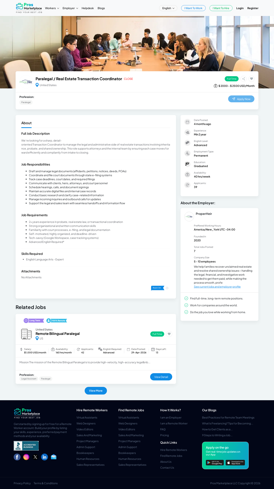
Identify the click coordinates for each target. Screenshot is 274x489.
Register (252, 8)
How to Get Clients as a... (217, 429)
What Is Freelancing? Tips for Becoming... (227, 423)
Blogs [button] (101, 8)
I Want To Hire (221, 8)
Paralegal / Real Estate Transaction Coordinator (79, 78)
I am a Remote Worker (174, 423)
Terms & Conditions (46, 483)
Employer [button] (69, 8)
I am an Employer (171, 417)
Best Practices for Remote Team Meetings (228, 417)
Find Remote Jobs (131, 410)
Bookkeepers (85, 453)
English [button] (166, 8)
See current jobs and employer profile (217, 286)
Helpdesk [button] (88, 8)
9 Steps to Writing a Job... (217, 435)
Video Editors (84, 429)
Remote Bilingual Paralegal (58, 333)
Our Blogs (209, 410)
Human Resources (87, 458)
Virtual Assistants (86, 417)
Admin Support (85, 447)
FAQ (163, 429)
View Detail (161, 377)
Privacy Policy (22, 483)
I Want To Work (193, 8)
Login (240, 8)
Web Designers (86, 423)
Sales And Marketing (89, 435)
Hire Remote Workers (92, 410)
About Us (165, 461)
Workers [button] (50, 8)
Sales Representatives (90, 464)
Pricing (164, 435)
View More (96, 390)
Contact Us (167, 467)
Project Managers (87, 441)
